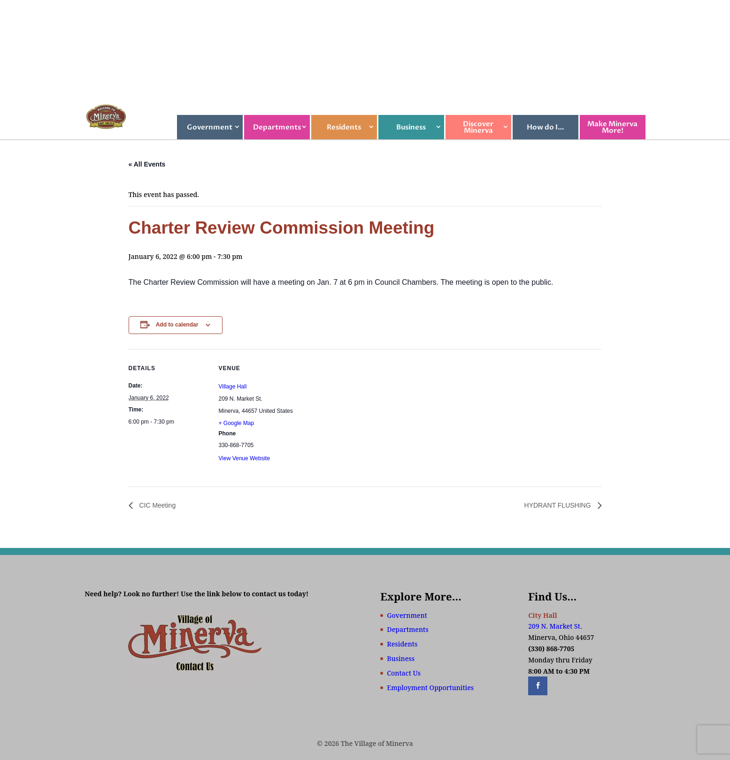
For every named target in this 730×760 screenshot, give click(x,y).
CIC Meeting (157, 505)
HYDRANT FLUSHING (558, 505)
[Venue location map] (358, 414)
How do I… (545, 127)
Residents (344, 127)
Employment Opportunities (430, 687)
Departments (277, 127)
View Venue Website (244, 458)
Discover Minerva (478, 127)
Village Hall (233, 386)
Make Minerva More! (612, 127)
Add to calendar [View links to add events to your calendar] (177, 324)
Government (209, 127)
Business (411, 127)
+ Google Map (236, 423)
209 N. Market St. (555, 626)
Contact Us (404, 673)
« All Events (147, 164)
